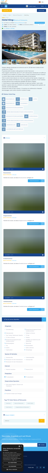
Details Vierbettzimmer (37, 309)
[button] (45, 31)
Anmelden (42, 444)
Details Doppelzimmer (37, 223)
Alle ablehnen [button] (12, 466)
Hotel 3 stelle (30, 403)
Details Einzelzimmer (37, 180)
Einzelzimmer (7, 173)
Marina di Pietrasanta (19, 22)
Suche (42, 6)
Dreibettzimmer (7, 258)
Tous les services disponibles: (25, 319)
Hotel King (8, 403)
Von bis (9, 28)
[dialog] (12, 458)
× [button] (21, 446)
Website (42, 24)
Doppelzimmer (7, 216)
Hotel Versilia (9, 407)
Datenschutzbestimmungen (30, 464)
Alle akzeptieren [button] (12, 462)
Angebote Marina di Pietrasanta (22, 407)
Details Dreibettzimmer (37, 266)
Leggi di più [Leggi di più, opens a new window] (14, 459)
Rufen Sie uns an (40, 22)
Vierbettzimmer (7, 301)
